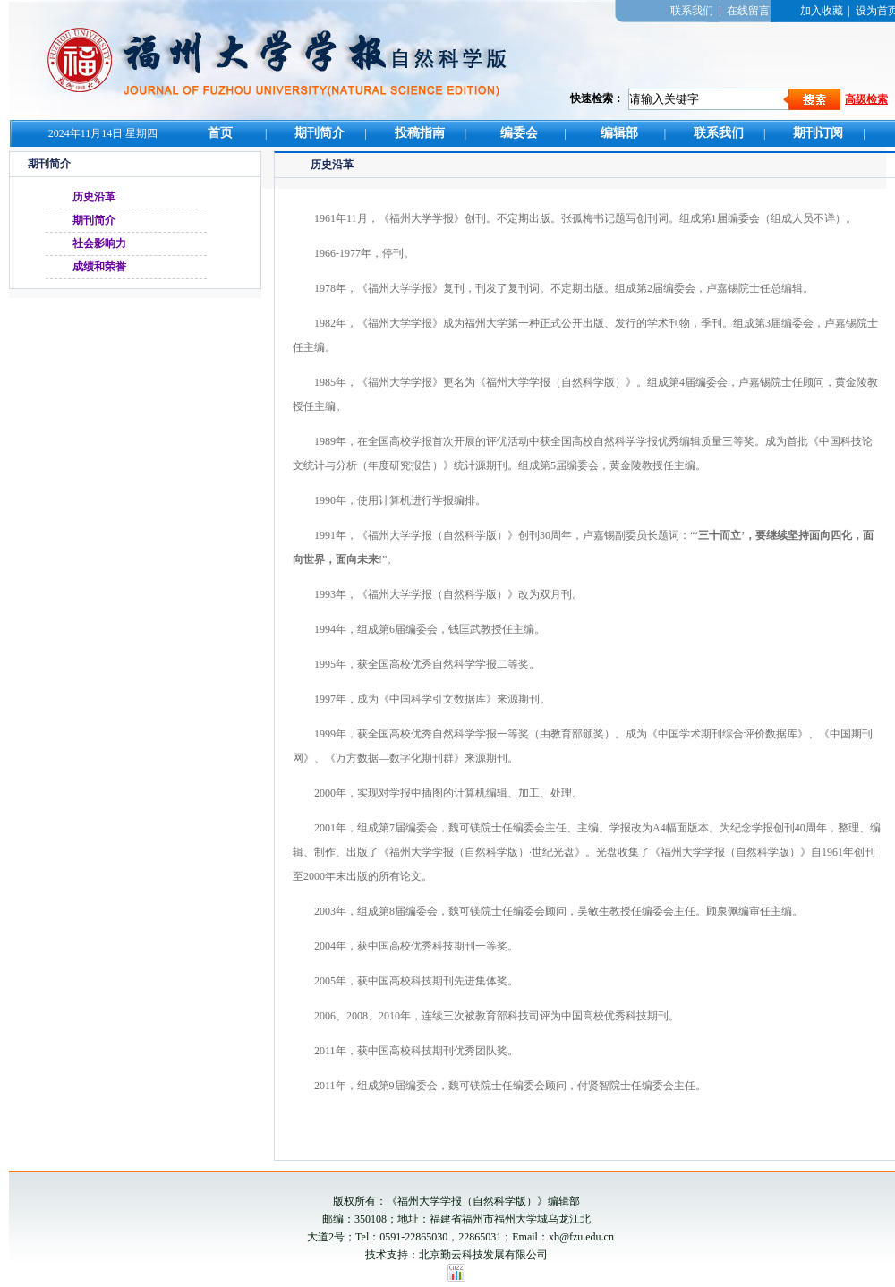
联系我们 (691, 10)
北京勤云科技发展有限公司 (483, 1255)
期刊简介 (93, 220)
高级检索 (866, 99)
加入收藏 (821, 10)
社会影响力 (99, 243)
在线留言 (748, 10)
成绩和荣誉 (99, 266)
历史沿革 (93, 197)
